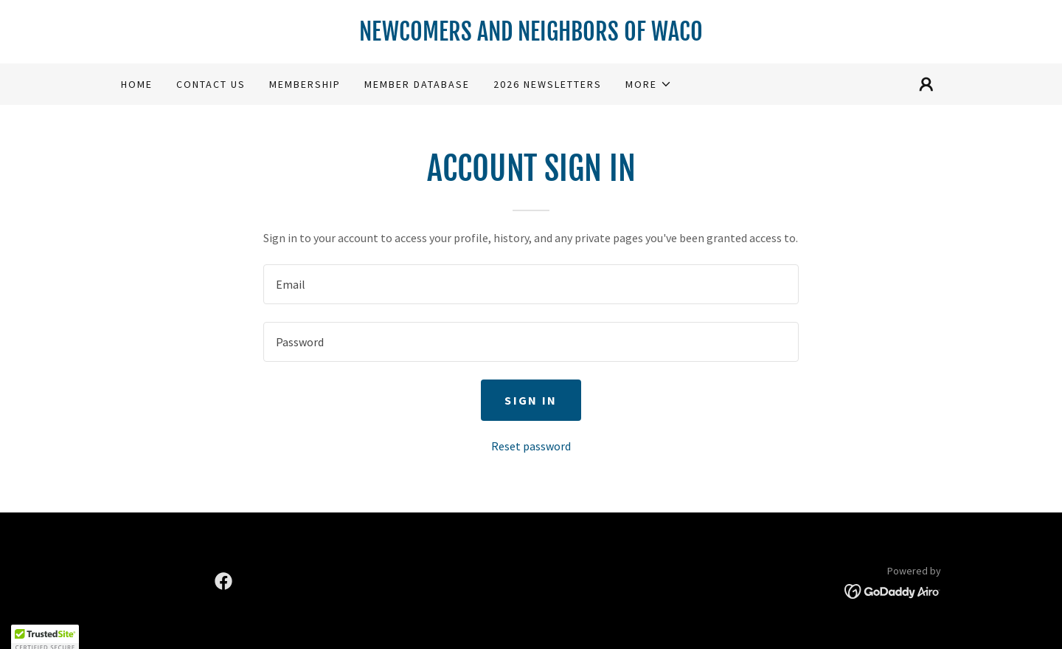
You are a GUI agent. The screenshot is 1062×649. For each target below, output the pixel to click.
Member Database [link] (417, 84)
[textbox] (530, 284)
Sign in (530, 400)
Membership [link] (305, 84)
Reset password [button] (531, 446)
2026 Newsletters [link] (547, 84)
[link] (531, 36)
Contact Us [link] (211, 84)
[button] (648, 84)
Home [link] (137, 84)
